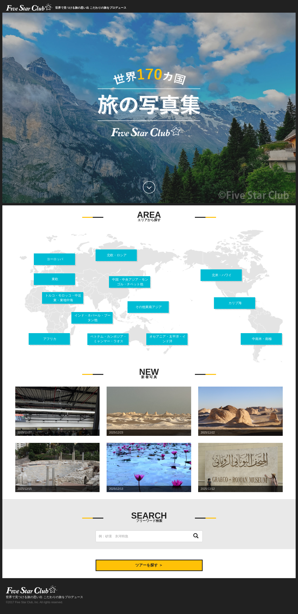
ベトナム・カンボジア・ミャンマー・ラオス (108, 339)
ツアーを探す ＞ (149, 565)
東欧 (55, 279)
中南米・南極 (262, 339)
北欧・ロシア (117, 255)
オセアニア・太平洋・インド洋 (167, 339)
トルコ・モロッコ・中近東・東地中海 (63, 298)
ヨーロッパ (55, 259)
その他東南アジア (148, 307)
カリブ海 (235, 303)
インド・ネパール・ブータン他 (92, 317)
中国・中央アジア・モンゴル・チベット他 (130, 282)
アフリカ (49, 339)
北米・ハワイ (222, 275)
